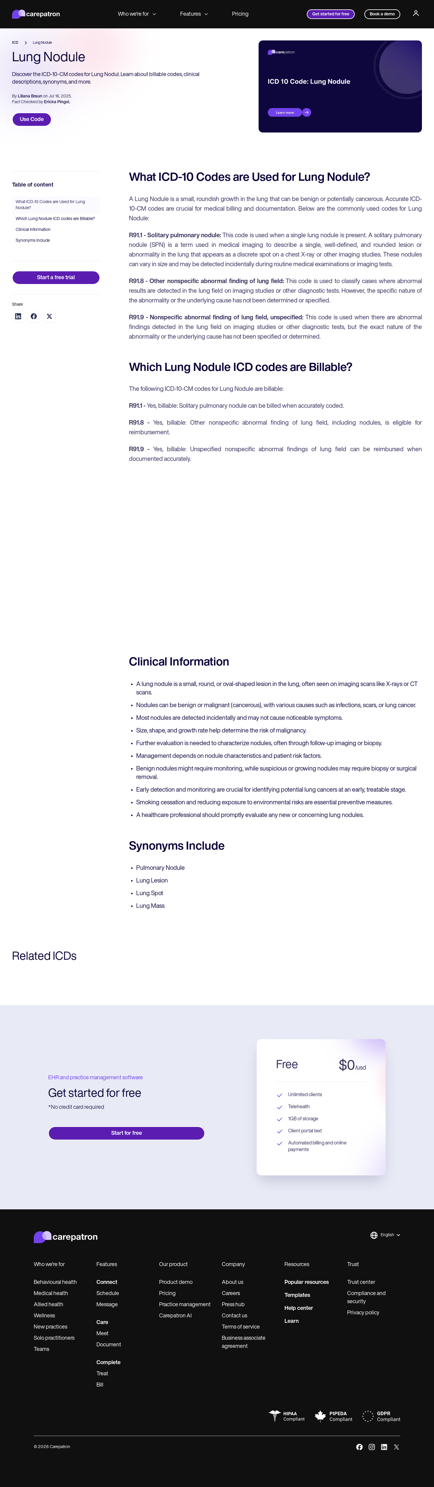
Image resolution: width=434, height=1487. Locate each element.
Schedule (107, 1294)
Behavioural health (55, 1282)
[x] (396, 1447)
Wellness (44, 1316)
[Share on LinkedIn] (18, 316)
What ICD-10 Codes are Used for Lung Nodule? (50, 205)
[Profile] (416, 14)
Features (194, 14)
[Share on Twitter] (49, 316)
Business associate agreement (244, 1342)
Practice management (185, 1305)
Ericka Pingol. (57, 102)
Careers (231, 1294)
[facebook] (359, 1447)
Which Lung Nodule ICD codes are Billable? (55, 219)
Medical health (51, 1294)
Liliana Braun (30, 96)
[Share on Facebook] (34, 316)
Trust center (361, 1282)
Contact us (234, 1316)
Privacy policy (363, 1313)
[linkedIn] (384, 1447)
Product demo (176, 1282)
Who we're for (137, 14)
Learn (292, 1321)
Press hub (233, 1305)
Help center (299, 1308)
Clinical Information (33, 230)
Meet (102, 1334)
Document (108, 1345)
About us (232, 1282)
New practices (50, 1327)
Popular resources (307, 1282)
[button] (385, 1235)
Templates (297, 1295)
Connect (106, 1282)
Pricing (240, 14)
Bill (99, 1385)
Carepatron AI (175, 1316)
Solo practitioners (54, 1338)
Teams (41, 1349)
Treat (102, 1374)
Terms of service (241, 1327)
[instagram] (372, 1447)
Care (102, 1323)
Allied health (48, 1305)
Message (107, 1305)
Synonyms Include (33, 240)
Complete (108, 1363)
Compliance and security (366, 1298)
